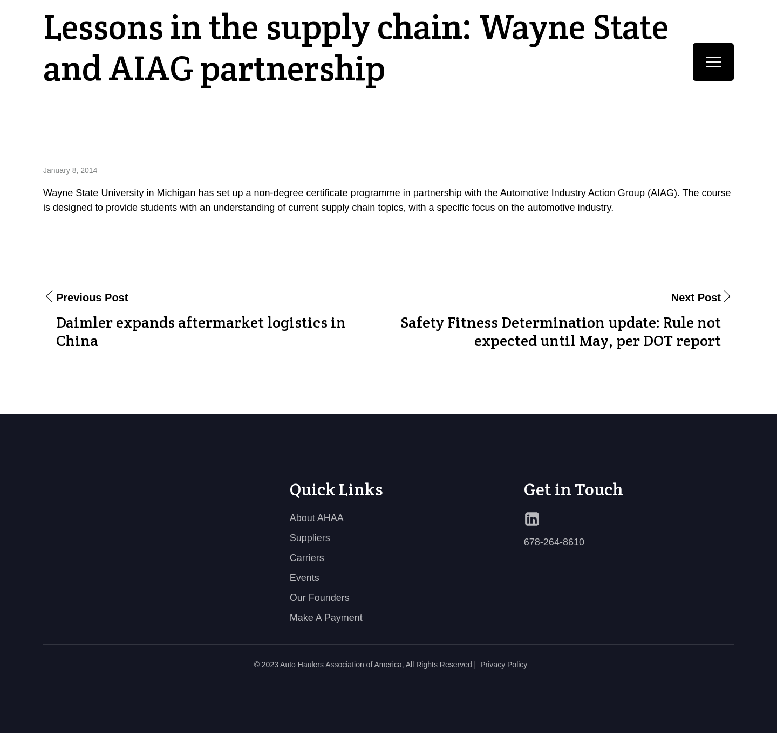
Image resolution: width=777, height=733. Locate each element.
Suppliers (310, 538)
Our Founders (320, 597)
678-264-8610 (554, 542)
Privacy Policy (503, 664)
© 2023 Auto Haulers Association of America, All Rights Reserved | (365, 664)
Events (304, 577)
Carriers (307, 557)
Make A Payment (326, 617)
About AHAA (317, 518)
